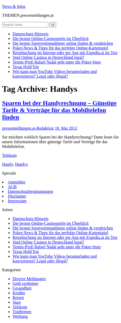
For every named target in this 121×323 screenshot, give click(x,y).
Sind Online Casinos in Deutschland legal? (48, 57)
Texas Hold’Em (26, 67)
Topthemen (22, 311)
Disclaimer (17, 196)
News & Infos (14, 6)
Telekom (9, 155)
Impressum (17, 201)
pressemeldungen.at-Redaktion (28, 128)
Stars (17, 302)
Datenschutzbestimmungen (30, 191)
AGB (12, 186)
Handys (21, 164)
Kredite (19, 293)
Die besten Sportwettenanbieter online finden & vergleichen (63, 43)
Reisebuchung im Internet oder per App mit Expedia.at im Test (65, 52)
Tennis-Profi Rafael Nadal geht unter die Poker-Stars (57, 62)
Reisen (18, 297)
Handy (7, 164)
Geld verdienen (25, 283)
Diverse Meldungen (29, 278)
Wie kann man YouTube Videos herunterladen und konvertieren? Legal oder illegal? (55, 73)
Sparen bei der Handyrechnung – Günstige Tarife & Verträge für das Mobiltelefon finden (59, 110)
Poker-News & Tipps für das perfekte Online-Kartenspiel (60, 48)
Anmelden (16, 182)
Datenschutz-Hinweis (31, 34)
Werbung (20, 316)
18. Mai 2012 (66, 128)
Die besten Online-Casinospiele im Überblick (51, 38)
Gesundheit (22, 288)
